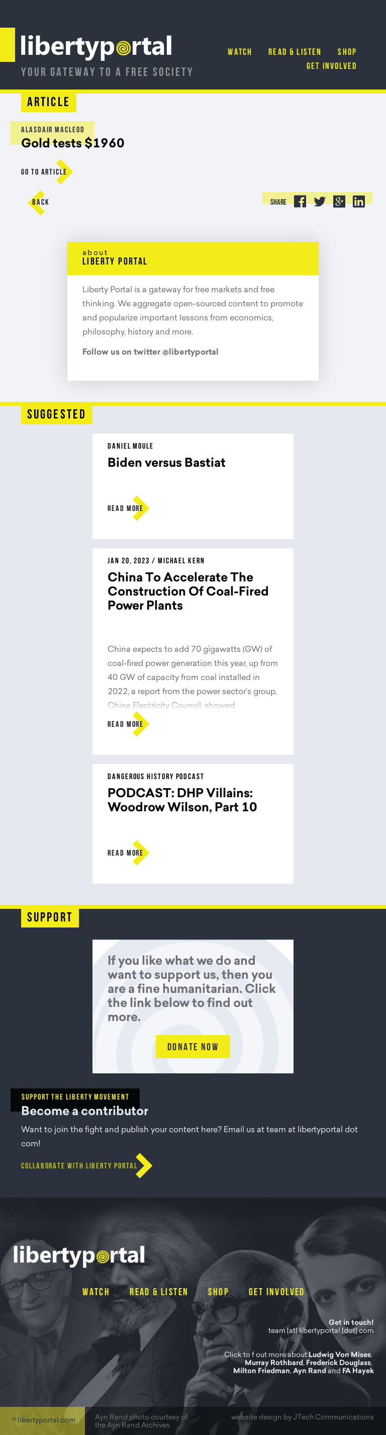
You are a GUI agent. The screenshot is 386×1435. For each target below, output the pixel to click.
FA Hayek (358, 1371)
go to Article (44, 172)
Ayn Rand (309, 1371)
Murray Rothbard (274, 1363)
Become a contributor (84, 1112)
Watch (240, 52)
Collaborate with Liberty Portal (79, 1166)
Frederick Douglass (338, 1363)
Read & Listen (295, 52)
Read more (126, 509)
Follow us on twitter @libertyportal (150, 353)
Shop (347, 52)
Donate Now (193, 1048)
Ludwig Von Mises (340, 1355)
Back (41, 203)
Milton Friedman (261, 1371)
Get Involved (332, 66)
